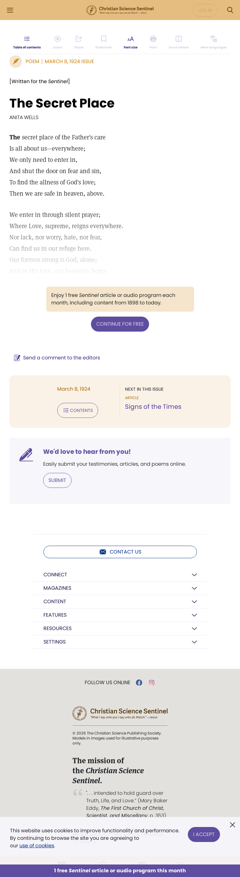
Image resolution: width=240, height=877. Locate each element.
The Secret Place (62, 103)
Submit (57, 480)
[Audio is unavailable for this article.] (57, 42)
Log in (205, 10)
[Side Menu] (10, 10)
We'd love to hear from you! (87, 451)
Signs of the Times (153, 406)
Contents (77, 410)
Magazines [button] (57, 588)
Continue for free (120, 324)
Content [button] (54, 601)
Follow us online (107, 682)
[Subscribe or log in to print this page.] (153, 42)
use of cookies (36, 845)
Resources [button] (57, 628)
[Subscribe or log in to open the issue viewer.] (178, 42)
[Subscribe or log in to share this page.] (78, 42)
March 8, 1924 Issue (69, 61)
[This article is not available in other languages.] (214, 42)
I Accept (204, 834)
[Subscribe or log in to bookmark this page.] (104, 42)
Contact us (120, 552)
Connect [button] (55, 574)
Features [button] (55, 615)
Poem (32, 61)
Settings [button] (54, 641)
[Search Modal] (230, 10)
